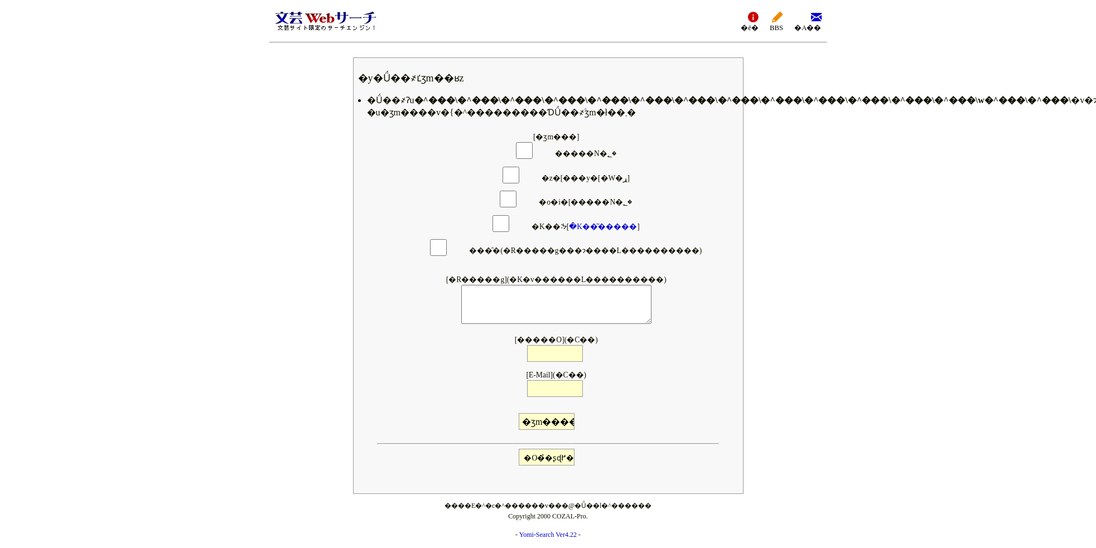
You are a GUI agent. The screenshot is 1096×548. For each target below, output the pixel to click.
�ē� (750, 21)
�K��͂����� (603, 226)
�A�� (807, 21)
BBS (776, 21)
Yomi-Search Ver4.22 (548, 535)
